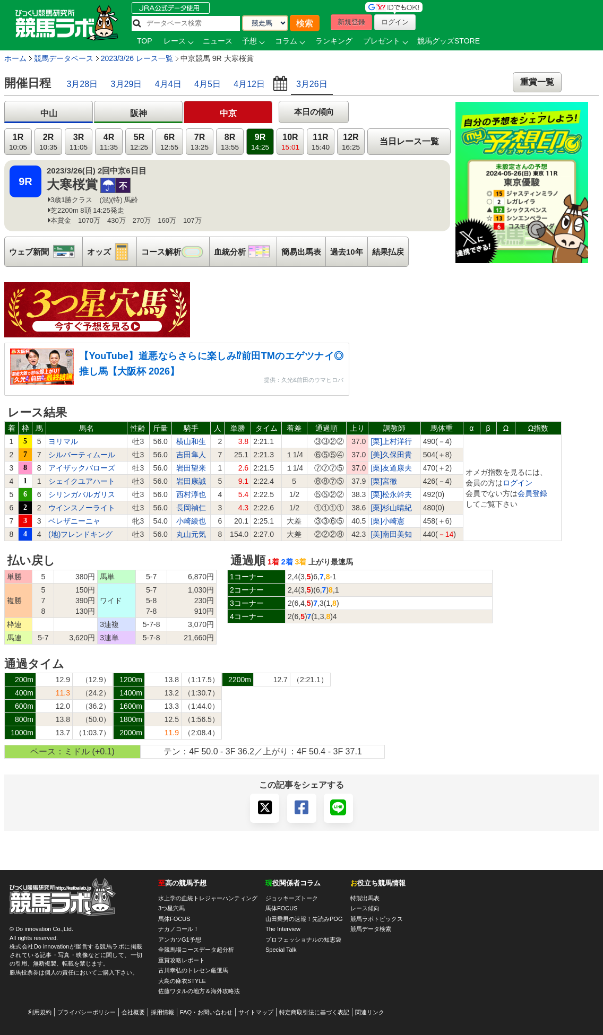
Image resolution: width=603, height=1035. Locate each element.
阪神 (138, 113)
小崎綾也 (191, 521)
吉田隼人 (191, 454)
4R (109, 142)
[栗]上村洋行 (391, 441)
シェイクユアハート (81, 481)
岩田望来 (191, 468)
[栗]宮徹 (384, 481)
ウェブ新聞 (45, 251)
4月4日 (168, 84)
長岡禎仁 (191, 507)
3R (79, 142)
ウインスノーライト (81, 507)
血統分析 (245, 251)
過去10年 (346, 251)
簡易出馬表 (301, 251)
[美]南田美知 (391, 534)
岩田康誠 (191, 481)
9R (260, 142)
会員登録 (532, 493)
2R (48, 142)
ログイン (517, 483)
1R (18, 142)
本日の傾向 (314, 111)
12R (351, 142)
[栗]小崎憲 (387, 521)
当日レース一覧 (409, 141)
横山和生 (191, 441)
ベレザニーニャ (74, 521)
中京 (228, 113)
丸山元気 (191, 534)
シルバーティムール (81, 454)
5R (139, 142)
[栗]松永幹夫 (391, 494)
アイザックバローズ (81, 468)
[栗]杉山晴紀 (391, 507)
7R (200, 142)
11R (321, 142)
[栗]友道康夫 (391, 468)
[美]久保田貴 (391, 454)
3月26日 (312, 84)
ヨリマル (63, 441)
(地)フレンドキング (80, 534)
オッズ (111, 251)
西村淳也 (191, 494)
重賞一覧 (537, 81)
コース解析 (175, 251)
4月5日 (207, 84)
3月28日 (82, 84)
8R (230, 142)
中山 (48, 113)
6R (169, 142)
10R (290, 142)
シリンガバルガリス (81, 494)
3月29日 (126, 84)
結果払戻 (388, 251)
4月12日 (249, 84)
